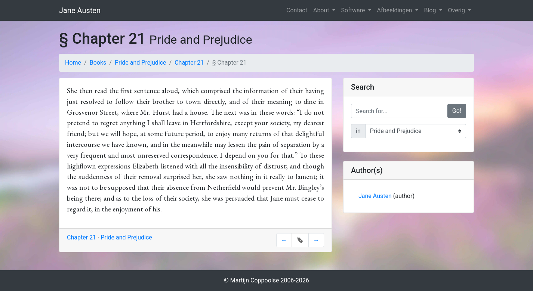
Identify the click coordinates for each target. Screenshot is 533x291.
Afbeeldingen (395, 10)
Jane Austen (80, 10)
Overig (457, 10)
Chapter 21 (189, 62)
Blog (431, 10)
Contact (296, 10)
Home (73, 62)
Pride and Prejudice (140, 62)
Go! (456, 110)
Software (354, 10)
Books (98, 62)
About (322, 10)
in (358, 130)
